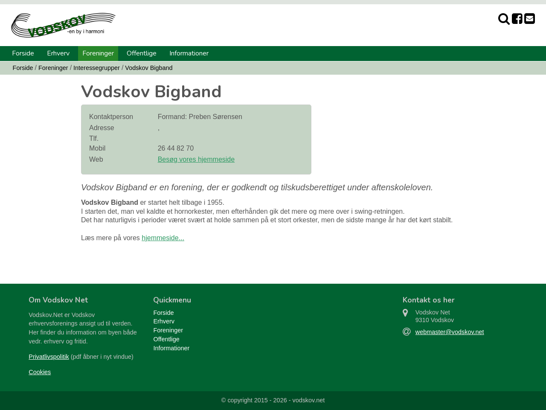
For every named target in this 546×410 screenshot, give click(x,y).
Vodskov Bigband (148, 67)
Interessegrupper (96, 67)
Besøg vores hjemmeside (196, 159)
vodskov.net (308, 400)
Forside (23, 53)
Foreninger (98, 53)
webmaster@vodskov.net (449, 332)
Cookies (40, 372)
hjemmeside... (163, 237)
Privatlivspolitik (49, 356)
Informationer (189, 53)
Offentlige (142, 53)
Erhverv (58, 53)
